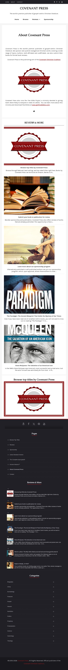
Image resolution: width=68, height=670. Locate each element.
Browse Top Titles (15, 440)
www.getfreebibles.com (41, 105)
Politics (9, 616)
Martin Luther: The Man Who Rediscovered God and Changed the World (36, 552)
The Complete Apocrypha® (17, 459)
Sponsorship (48, 19)
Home (17, 19)
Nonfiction (10, 611)
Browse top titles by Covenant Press (34, 168)
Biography (10, 582)
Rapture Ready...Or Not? (21, 563)
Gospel (9, 601)
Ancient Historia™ (15, 464)
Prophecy (10, 621)
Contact (12, 474)
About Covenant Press (16, 469)
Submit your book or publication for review (34, 217)
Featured (9, 596)
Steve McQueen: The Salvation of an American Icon (34, 365)
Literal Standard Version (16, 454)
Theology (10, 641)
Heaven (9, 606)
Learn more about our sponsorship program (34, 266)
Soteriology (10, 636)
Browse (25, 19)
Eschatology (10, 591)
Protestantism (11, 626)
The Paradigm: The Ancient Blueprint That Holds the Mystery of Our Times (34, 316)
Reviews (35, 19)
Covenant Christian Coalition (34, 664)
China (9, 586)
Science (9, 631)
